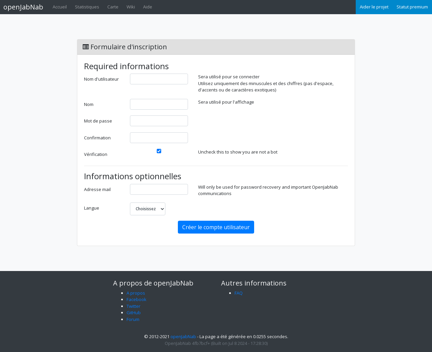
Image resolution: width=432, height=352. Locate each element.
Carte (112, 7)
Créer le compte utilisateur (216, 227)
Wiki (131, 7)
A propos (136, 293)
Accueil (60, 7)
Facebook (136, 299)
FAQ (239, 293)
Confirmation (97, 138)
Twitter (133, 306)
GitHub (134, 312)
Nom (88, 104)
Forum (133, 319)
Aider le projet (374, 7)
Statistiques (87, 7)
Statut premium (412, 7)
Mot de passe (98, 121)
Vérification (95, 154)
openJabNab (23, 6)
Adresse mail (97, 189)
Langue (91, 208)
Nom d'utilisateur (101, 79)
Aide (147, 7)
